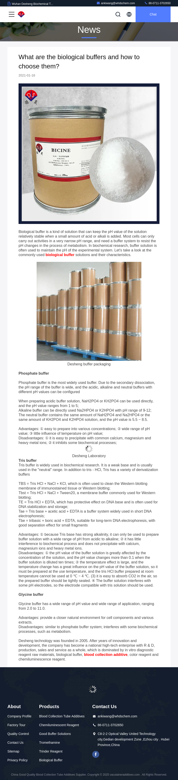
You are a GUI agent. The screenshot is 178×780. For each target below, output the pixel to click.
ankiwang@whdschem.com (115, 3)
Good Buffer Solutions (55, 734)
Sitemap (13, 751)
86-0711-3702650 (157, 3)
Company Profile (19, 716)
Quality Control (18, 734)
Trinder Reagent (51, 751)
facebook (95, 754)
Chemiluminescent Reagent (59, 725)
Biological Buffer (51, 760)
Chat (153, 14)
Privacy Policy (17, 760)
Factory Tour (16, 725)
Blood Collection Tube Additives (62, 716)
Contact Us (15, 742)
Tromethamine (49, 742)
